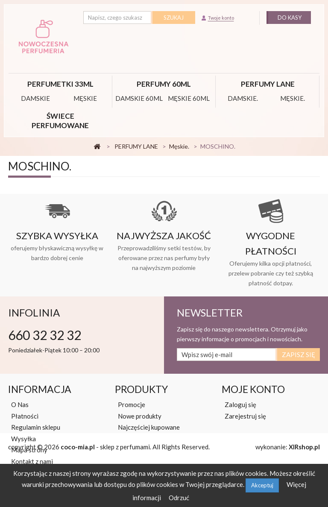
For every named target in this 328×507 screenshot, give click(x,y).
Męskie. (292, 98)
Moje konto (253, 389)
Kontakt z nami (32, 461)
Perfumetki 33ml (60, 83)
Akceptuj (262, 485)
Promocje (131, 404)
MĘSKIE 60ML (189, 98)
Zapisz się (298, 354)
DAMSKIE (35, 98)
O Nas (20, 404)
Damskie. (243, 98)
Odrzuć (179, 497)
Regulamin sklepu (35, 427)
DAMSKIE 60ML (139, 98)
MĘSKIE (85, 98)
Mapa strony (29, 450)
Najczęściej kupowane (149, 427)
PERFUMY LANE (268, 83)
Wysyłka (23, 439)
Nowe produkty (139, 416)
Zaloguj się (240, 404)
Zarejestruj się (245, 416)
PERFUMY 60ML (164, 83)
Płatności (24, 416)
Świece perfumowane (60, 120)
